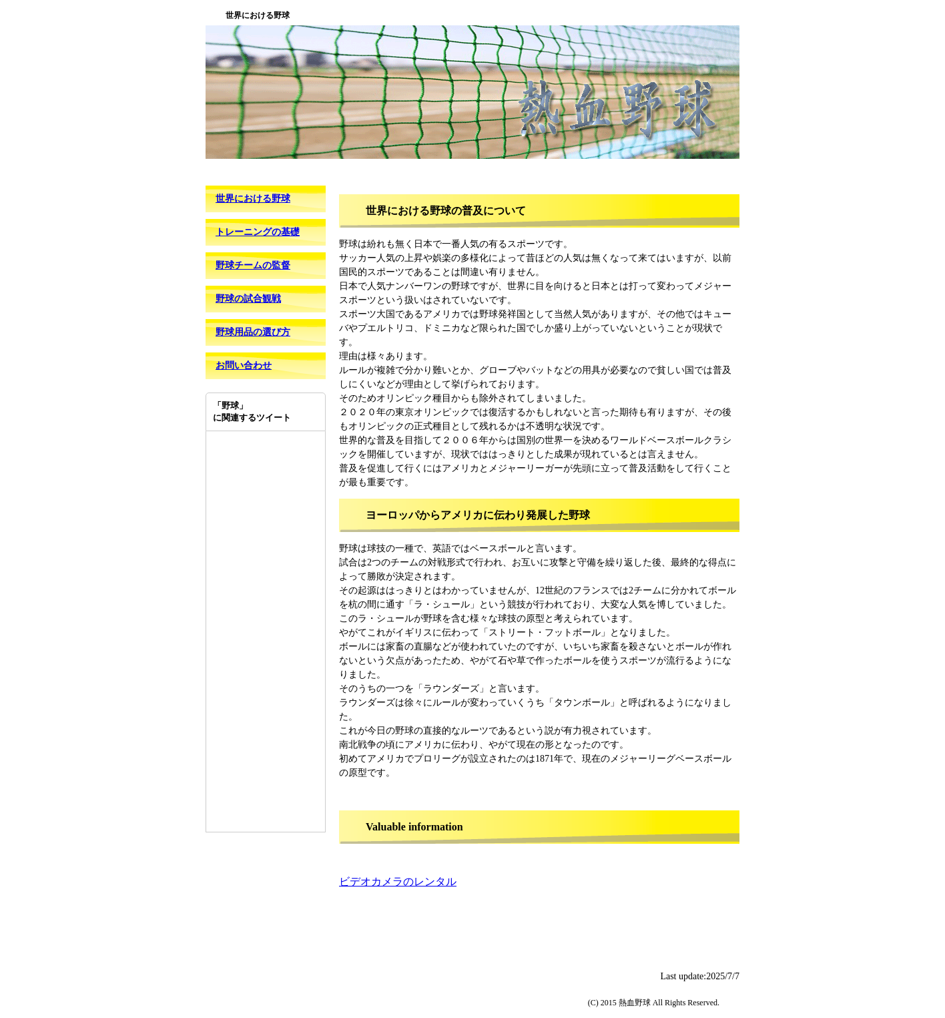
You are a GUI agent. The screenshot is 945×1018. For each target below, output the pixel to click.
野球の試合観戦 (248, 299)
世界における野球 (253, 199)
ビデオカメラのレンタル (397, 881)
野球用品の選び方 (253, 332)
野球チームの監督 (253, 265)
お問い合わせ (244, 365)
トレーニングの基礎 (258, 232)
